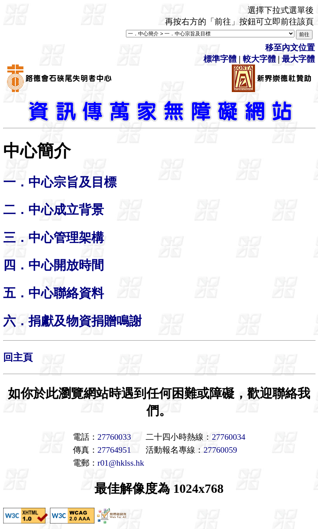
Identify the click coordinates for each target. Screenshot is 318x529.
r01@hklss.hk (121, 463)
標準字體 (220, 59)
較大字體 (259, 59)
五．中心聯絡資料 (53, 293)
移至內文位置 (290, 47)
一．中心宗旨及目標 (59, 182)
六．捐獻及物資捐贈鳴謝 (72, 321)
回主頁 (18, 357)
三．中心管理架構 (53, 237)
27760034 (228, 437)
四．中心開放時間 (53, 265)
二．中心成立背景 (53, 210)
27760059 (220, 450)
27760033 (114, 437)
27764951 (114, 450)
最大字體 (298, 59)
